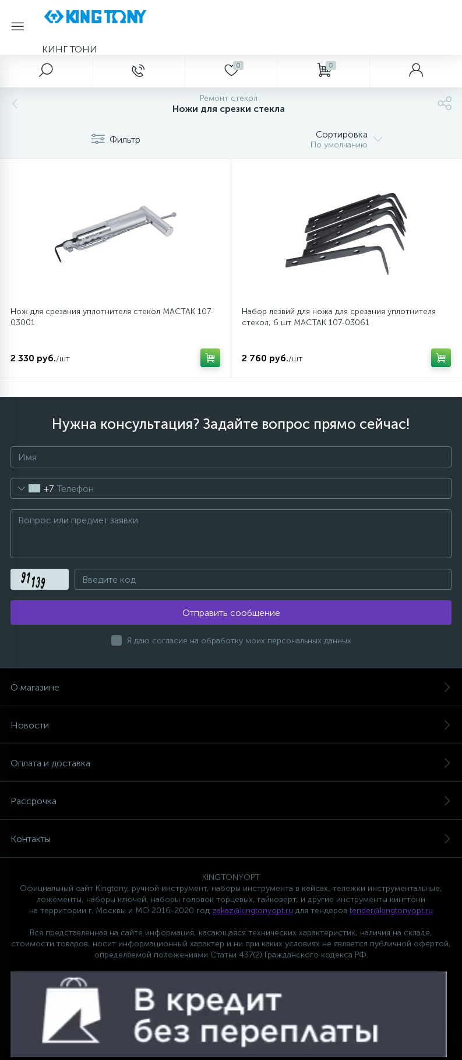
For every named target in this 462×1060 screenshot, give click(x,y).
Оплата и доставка (231, 763)
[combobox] (32, 488)
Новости (231, 725)
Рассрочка (231, 801)
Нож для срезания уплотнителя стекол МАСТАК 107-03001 (112, 317)
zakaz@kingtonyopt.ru (252, 910)
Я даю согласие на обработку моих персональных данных (239, 641)
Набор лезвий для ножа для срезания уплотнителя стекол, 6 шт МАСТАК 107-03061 (339, 317)
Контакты (231, 838)
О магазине (231, 687)
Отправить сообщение (231, 612)
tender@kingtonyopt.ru (391, 910)
